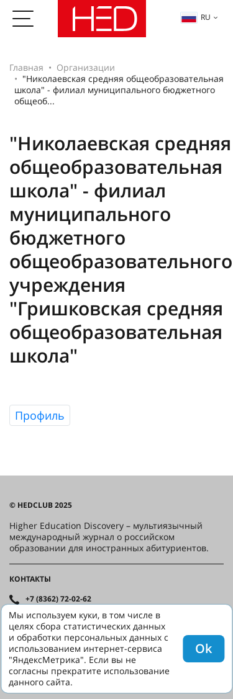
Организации (86, 67)
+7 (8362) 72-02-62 (58, 599)
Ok (203, 648)
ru (196, 17)
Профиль (40, 415)
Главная (26, 67)
